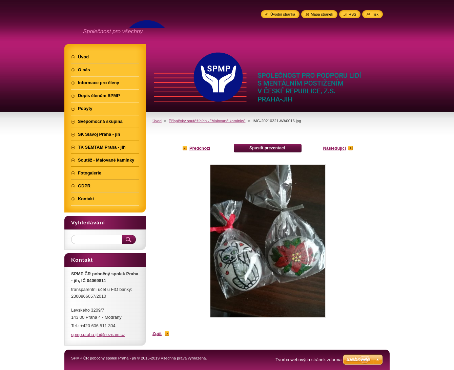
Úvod (157, 121)
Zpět (157, 333)
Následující (334, 148)
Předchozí (199, 148)
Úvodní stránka (282, 14)
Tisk (375, 14)
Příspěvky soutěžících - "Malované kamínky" (207, 121)
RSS (352, 14)
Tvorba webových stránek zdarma (308, 359)
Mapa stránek (322, 14)
